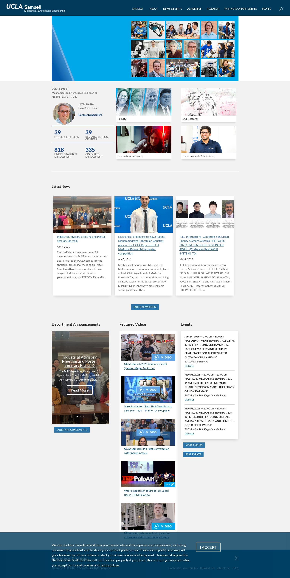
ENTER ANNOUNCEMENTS (71, 429)
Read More (80, 390)
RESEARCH (213, 8)
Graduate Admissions (130, 156)
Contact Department (90, 114)
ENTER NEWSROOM (145, 307)
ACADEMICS (194, 8)
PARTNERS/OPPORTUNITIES (240, 8)
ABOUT (154, 8)
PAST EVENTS (193, 454)
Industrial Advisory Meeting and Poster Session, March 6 (79, 361)
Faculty (122, 118)
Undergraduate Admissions (198, 156)
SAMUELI (137, 8)
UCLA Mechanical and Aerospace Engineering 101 (90, 32)
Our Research (190, 118)
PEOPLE (266, 8)
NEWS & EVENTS (172, 8)
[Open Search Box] (281, 9)
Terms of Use (109, 565)
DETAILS (189, 365)
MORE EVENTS (193, 445)
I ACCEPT (208, 547)
